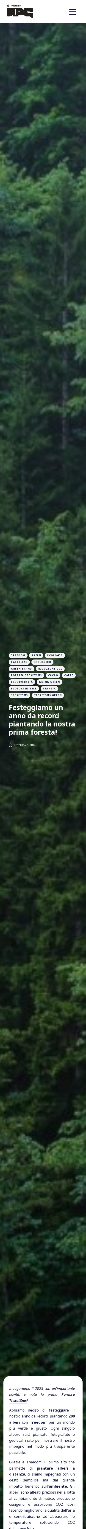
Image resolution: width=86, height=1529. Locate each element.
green (36, 655)
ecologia (55, 655)
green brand (21, 668)
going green (49, 681)
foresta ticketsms (26, 675)
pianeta (49, 688)
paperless (19, 662)
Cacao (53, 675)
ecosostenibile (24, 688)
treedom (18, 655)
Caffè (68, 675)
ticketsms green (48, 695)
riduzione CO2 (50, 668)
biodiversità (22, 681)
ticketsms (19, 695)
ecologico (42, 662)
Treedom (38, 1422)
